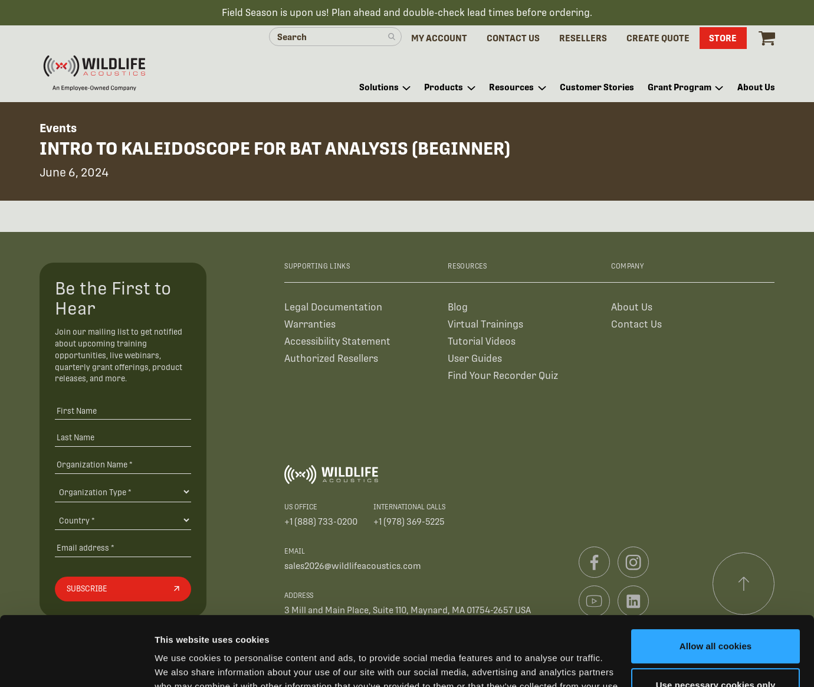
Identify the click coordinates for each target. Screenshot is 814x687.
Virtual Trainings (485, 324)
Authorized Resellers (331, 358)
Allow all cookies (716, 577)
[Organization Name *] (123, 464)
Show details (182, 664)
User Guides (475, 358)
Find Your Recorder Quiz (503, 375)
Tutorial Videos (482, 341)
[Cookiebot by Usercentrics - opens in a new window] (76, 664)
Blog (458, 307)
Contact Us (636, 324)
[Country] (123, 520)
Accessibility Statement (337, 341)
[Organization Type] (123, 492)
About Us (631, 307)
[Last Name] (123, 437)
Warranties (310, 324)
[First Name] (123, 410)
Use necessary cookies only (716, 615)
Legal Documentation (333, 307)
